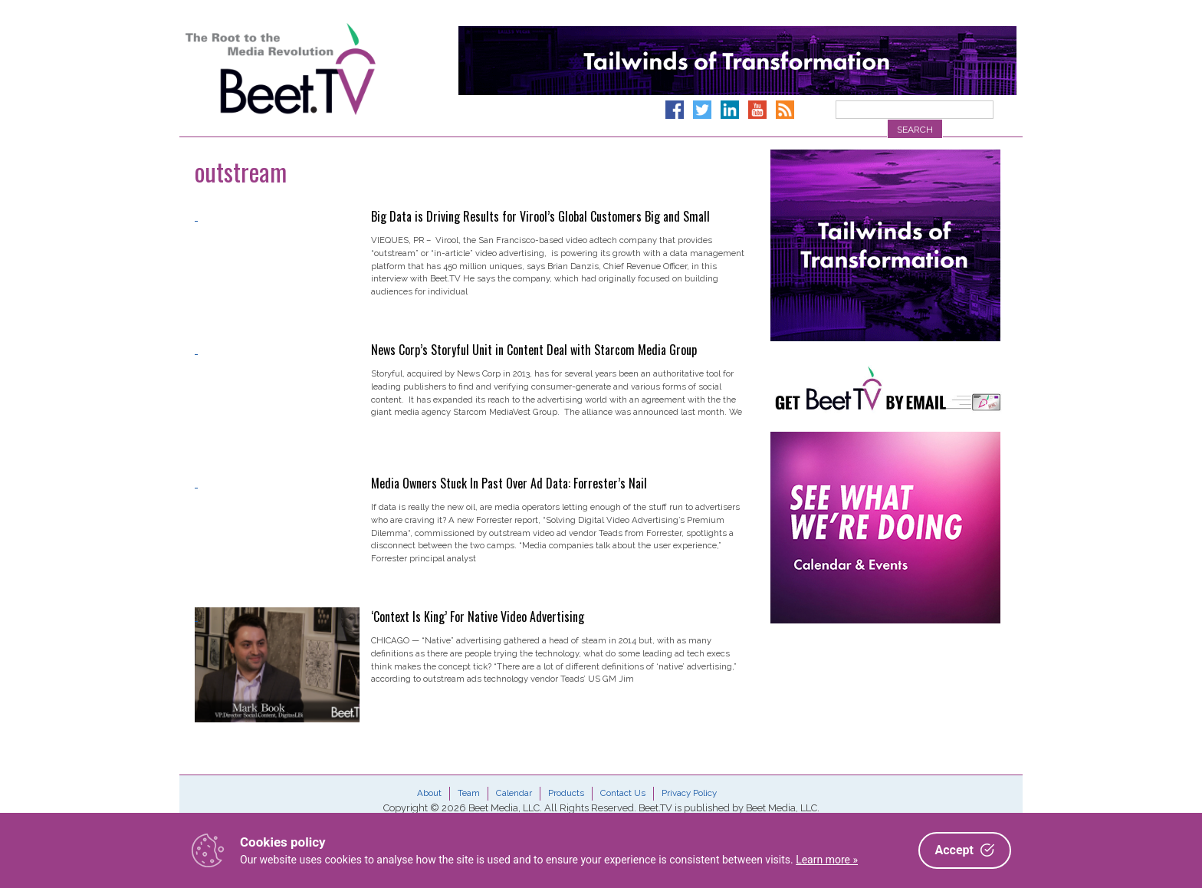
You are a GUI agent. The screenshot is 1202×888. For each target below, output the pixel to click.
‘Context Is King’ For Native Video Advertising (477, 616)
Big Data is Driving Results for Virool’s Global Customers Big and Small (540, 216)
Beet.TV (320, 69)
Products (566, 793)
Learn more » (827, 859)
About (429, 793)
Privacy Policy (689, 793)
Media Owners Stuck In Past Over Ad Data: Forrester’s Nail (509, 483)
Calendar (514, 793)
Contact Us (622, 793)
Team (469, 793)
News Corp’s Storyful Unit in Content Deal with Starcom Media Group (534, 349)
